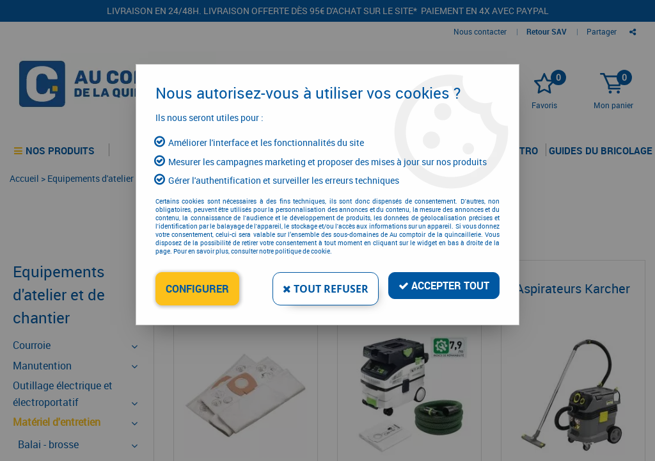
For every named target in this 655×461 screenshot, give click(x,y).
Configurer (197, 289)
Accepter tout (444, 286)
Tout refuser (325, 289)
